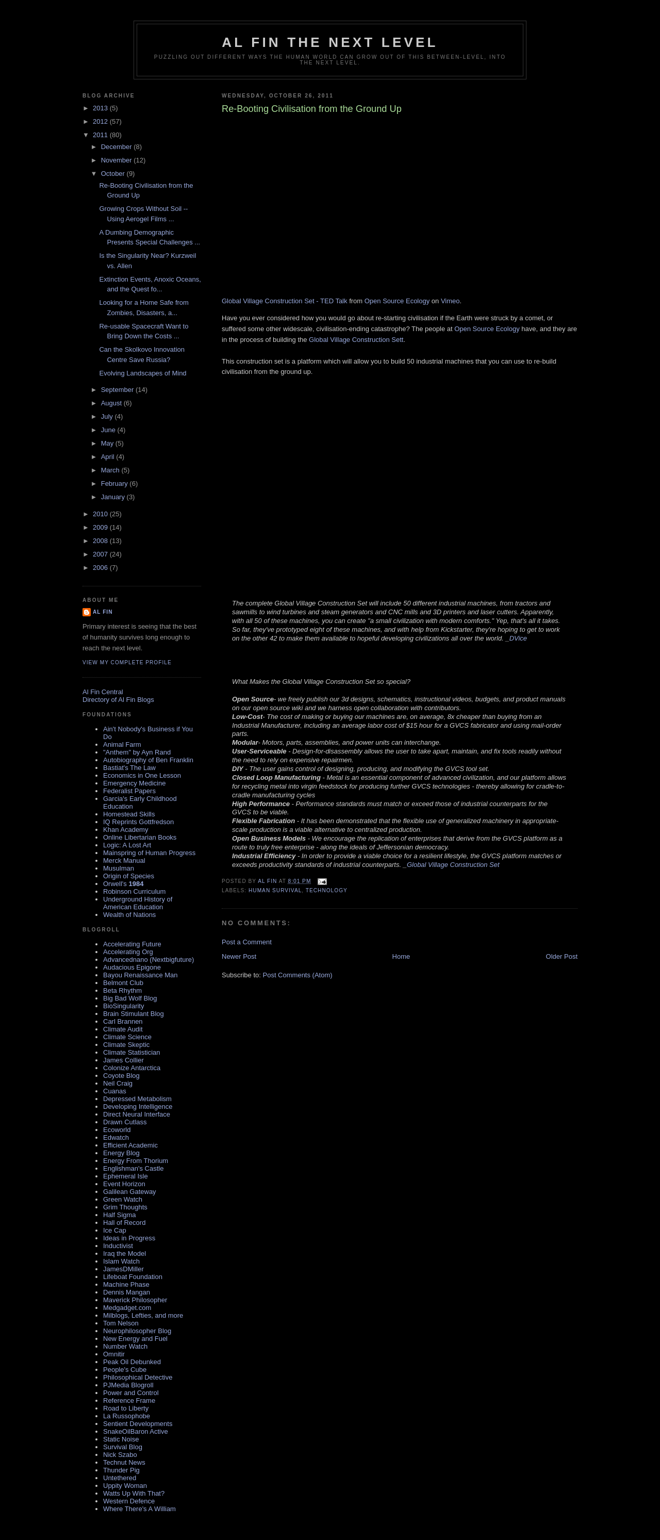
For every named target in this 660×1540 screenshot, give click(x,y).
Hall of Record (124, 1222)
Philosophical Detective (137, 1377)
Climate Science (127, 1037)
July (108, 416)
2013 (101, 108)
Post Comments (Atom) (298, 975)
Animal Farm (122, 744)
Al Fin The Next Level (330, 42)
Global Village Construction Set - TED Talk (285, 301)
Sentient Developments (137, 1424)
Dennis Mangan (126, 1292)
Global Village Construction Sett (356, 339)
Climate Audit (123, 1029)
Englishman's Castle (133, 1168)
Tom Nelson (121, 1323)
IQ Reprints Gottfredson (138, 822)
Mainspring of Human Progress (149, 853)
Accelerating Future (132, 944)
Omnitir (114, 1354)
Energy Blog (121, 1153)
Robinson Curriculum (134, 891)
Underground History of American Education (137, 903)
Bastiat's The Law (129, 768)
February (115, 483)
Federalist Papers (129, 791)
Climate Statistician (131, 1052)
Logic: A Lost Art (127, 845)
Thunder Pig (121, 1470)
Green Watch (122, 1199)
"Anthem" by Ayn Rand (137, 752)
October (114, 173)
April (109, 457)
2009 (101, 527)
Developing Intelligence (137, 1106)
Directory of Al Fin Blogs (118, 699)
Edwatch (116, 1137)
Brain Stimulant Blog (133, 1014)
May (108, 443)
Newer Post (239, 956)
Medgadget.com (127, 1308)
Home (401, 956)
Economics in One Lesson (142, 775)
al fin (103, 612)
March (111, 470)
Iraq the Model (124, 1253)
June (109, 430)
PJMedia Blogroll (128, 1385)
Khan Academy (125, 829)
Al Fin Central (102, 692)
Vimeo (450, 301)
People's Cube (124, 1369)
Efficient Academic (130, 1145)
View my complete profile (127, 662)
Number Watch (125, 1346)
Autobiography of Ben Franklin (148, 760)
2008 (101, 541)
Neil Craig (118, 1083)
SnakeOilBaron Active (135, 1431)
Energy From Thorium (135, 1161)
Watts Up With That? (133, 1493)
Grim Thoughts (125, 1207)
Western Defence (129, 1501)
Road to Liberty (125, 1408)
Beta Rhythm (122, 990)
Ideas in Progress (129, 1238)
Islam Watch (121, 1261)
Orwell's (123, 884)
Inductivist (118, 1246)
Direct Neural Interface (136, 1114)
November (117, 160)
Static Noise (121, 1439)
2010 (101, 514)
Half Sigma (119, 1215)
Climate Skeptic (126, 1044)
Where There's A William (139, 1509)
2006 (101, 567)
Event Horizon (124, 1184)
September (118, 390)
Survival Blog (122, 1447)
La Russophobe (126, 1416)
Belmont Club (123, 983)
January (114, 497)
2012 (101, 121)
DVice (518, 638)
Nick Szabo (120, 1455)
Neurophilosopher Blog (137, 1331)
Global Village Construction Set (453, 865)
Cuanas (114, 1091)
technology (327, 890)
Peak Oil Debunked (132, 1362)
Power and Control (131, 1393)
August (112, 403)
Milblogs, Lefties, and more (143, 1315)
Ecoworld (116, 1130)
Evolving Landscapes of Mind (142, 373)
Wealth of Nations (129, 915)
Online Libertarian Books (139, 837)
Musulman (118, 868)
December (117, 147)
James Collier (123, 1060)
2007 (101, 554)
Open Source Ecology (397, 301)
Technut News (124, 1462)
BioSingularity (123, 1006)
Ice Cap (114, 1230)
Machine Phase (126, 1284)
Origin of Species (128, 876)
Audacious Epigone (132, 967)
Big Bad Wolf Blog (130, 998)
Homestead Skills (129, 814)
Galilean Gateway (129, 1191)
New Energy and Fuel (135, 1338)
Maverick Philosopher (135, 1300)
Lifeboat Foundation (132, 1277)
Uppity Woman (125, 1485)
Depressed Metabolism (137, 1099)
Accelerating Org (128, 952)
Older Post (562, 956)
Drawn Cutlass (125, 1122)
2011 (101, 135)
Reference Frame (129, 1400)
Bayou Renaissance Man (140, 975)
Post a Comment (247, 942)
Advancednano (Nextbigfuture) (148, 959)
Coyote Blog (121, 1075)
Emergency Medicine (134, 783)
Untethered (119, 1478)
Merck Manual (124, 860)
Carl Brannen (123, 1021)
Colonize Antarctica (131, 1068)
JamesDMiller (123, 1269)
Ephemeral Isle (125, 1176)
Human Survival (275, 890)
